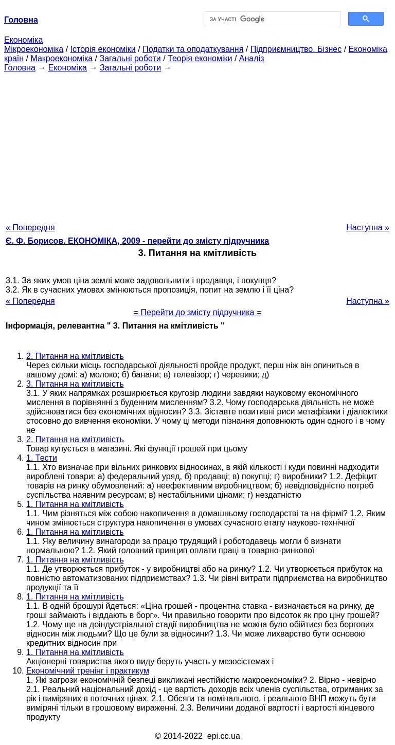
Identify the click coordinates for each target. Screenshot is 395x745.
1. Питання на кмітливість (75, 504)
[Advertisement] (197, 144)
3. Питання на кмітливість (75, 383)
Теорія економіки (200, 58)
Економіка (23, 39)
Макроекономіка (61, 58)
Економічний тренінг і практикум (87, 670)
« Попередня (30, 227)
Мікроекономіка (33, 49)
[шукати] (272, 19)
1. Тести (41, 457)
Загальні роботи (129, 58)
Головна (19, 67)
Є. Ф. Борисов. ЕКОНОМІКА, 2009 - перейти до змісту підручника (137, 241)
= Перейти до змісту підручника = (198, 312)
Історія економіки (103, 49)
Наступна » (367, 227)
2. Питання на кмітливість (75, 356)
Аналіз (251, 58)
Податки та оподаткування (192, 49)
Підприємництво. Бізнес (296, 49)
